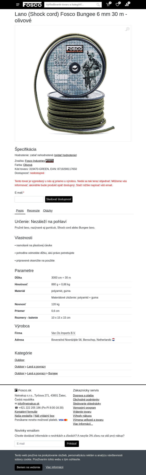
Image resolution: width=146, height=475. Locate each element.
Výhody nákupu (82, 415)
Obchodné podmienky (86, 399)
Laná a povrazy (36, 366)
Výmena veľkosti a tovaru (88, 419)
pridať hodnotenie (65, 155)
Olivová (27, 165)
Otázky (48, 210)
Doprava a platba (83, 395)
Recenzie (33, 210)
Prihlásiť (72, 443)
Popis (20, 210)
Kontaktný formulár (26, 411)
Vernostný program (84, 407)
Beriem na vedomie (28, 467)
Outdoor (20, 360)
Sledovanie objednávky (87, 403)
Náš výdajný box (44, 415)
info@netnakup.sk (28, 403)
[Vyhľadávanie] (69, 4)
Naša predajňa (23, 415)
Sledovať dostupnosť (58, 199)
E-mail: (19, 192)
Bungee (53, 373)
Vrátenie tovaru (82, 411)
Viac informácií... (83, 423)
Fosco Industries (35, 160)
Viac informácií (55, 467)
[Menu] (18, 5)
